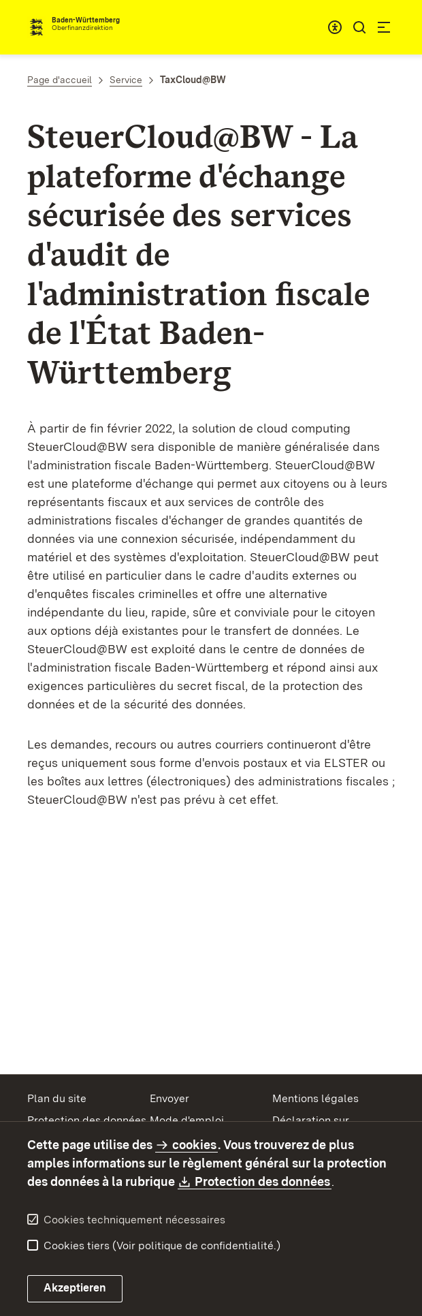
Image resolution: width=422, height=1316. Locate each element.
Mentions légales (315, 1098)
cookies (194, 1145)
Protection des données (86, 1120)
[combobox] (335, 27)
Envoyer (169, 1098)
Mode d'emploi (187, 1120)
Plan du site (56, 1098)
